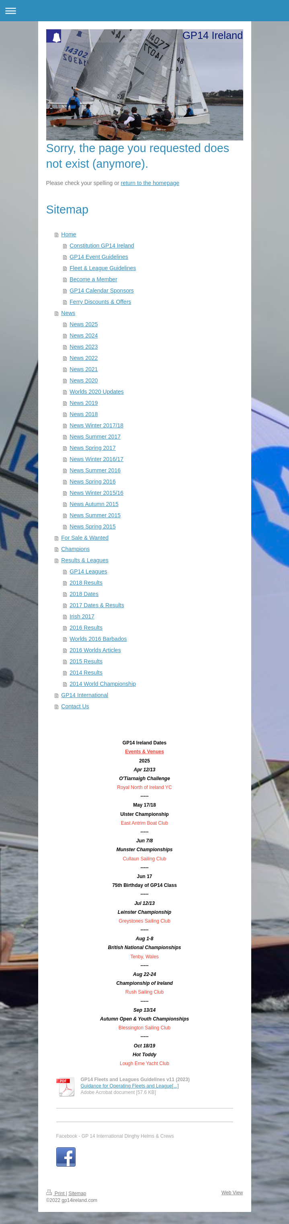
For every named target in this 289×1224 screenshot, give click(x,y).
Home (68, 234)
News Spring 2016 (92, 481)
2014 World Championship (103, 684)
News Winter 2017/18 (96, 425)
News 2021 (84, 369)
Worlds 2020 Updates (96, 391)
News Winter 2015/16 (96, 493)
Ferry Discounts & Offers (100, 302)
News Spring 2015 (92, 526)
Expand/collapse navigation (144, 10)
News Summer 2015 (95, 515)
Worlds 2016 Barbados (98, 639)
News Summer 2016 (95, 470)
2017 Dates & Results (97, 605)
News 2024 (84, 335)
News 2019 (84, 403)
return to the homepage (150, 183)
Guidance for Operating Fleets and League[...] (130, 1086)
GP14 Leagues (88, 571)
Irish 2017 (82, 616)
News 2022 (84, 358)
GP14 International (84, 695)
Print (56, 1193)
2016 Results (86, 627)
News (68, 313)
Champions (75, 549)
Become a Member (93, 279)
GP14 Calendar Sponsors (102, 290)
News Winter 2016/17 (96, 459)
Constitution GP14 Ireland (102, 245)
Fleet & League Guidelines (103, 268)
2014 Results (86, 672)
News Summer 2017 (95, 436)
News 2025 (84, 324)
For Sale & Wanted (85, 538)
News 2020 (84, 380)
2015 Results (86, 661)
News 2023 (84, 347)
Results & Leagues (85, 560)
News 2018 (84, 414)
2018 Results (86, 582)
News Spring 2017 (92, 448)
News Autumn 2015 (94, 504)
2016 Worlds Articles (95, 650)
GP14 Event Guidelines (99, 257)
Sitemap (77, 1193)
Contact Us (75, 706)
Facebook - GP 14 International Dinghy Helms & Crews (115, 1136)
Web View (232, 1193)
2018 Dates (84, 594)
